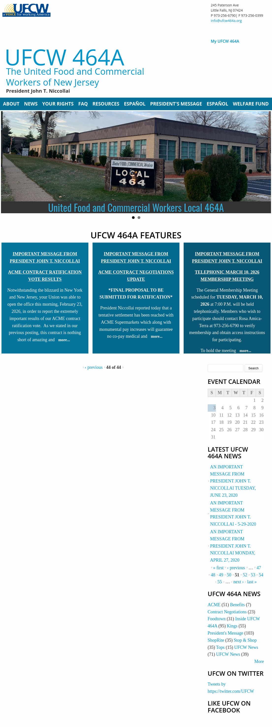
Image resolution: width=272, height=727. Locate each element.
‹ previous (94, 367)
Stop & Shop (245, 640)
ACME (214, 604)
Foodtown (217, 618)
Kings (232, 625)
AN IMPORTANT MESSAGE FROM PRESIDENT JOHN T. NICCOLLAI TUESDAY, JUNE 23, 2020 (233, 481)
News (31, 104)
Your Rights (58, 104)
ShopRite (216, 640)
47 (258, 567)
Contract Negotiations (227, 611)
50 (229, 574)
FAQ (83, 104)
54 (261, 574)
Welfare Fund (251, 104)
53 (253, 574)
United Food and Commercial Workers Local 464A (136, 207)
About (11, 104)
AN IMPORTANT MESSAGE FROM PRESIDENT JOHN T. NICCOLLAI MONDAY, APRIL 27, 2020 (232, 546)
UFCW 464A (64, 57)
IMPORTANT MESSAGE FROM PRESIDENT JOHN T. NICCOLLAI (45, 257)
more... (64, 340)
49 (221, 574)
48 (213, 574)
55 (219, 581)
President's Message (176, 104)
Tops (220, 647)
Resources (106, 104)
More (259, 661)
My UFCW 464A (225, 41)
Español (134, 104)
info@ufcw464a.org (226, 20)
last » (252, 581)
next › (238, 581)
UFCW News (246, 647)
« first (218, 567)
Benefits (237, 604)
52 (245, 574)
